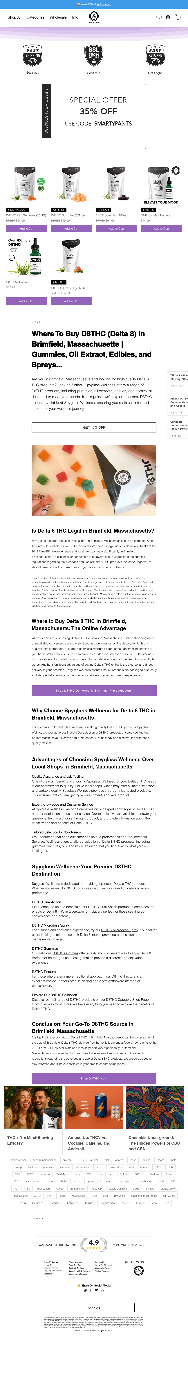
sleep (18, 1167)
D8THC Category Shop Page (127, 999)
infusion (125, 1203)
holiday (89, 1203)
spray (90, 1181)
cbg (105, 1195)
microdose (117, 1167)
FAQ (50, 1195)
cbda (77, 1181)
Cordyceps (106, 1181)
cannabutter (20, 1195)
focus (133, 1160)
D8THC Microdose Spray (119, 930)
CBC (89, 1174)
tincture (32, 1167)
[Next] (147, 1218)
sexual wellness (118, 1188)
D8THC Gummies (65, 953)
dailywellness (18, 1160)
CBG (17, 1174)
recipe (60, 1188)
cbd (131, 1167)
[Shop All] (94, 1308)
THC (173, 1181)
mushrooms (31, 1181)
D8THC (100, 1167)
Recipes (154, 1174)
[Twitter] (96, 1290)
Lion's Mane (144, 1181)
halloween (73, 1203)
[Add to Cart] (26, 228)
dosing (146, 1160)
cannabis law (77, 1188)
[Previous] (44, 1218)
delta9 (160, 1181)
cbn (101, 1174)
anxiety (67, 1160)
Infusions (45, 1174)
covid (22, 1203)
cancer (144, 1167)
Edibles (124, 1174)
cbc (78, 1174)
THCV (80, 1160)
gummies (48, 1167)
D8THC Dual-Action (102, 907)
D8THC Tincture (123, 976)
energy (119, 1160)
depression (83, 1167)
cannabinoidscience (45, 1160)
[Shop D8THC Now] (94, 1078)
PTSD (27, 1188)
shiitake (150, 1188)
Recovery (96, 1188)
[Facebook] (91, 1290)
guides (94, 1160)
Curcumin (55, 1203)
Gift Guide (169, 1195)
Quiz (94, 1195)
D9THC (139, 1174)
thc (15, 1188)
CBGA (37, 1195)
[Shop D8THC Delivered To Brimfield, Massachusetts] (94, 690)
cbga (136, 1188)
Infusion (140, 1203)
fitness (160, 1160)
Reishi (64, 1181)
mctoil (174, 1160)
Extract (169, 1174)
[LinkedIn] (102, 1290)
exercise (65, 1167)
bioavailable (168, 1188)
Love (166, 1203)
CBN (170, 1167)
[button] (35, 17)
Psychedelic (78, 1195)
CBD (15, 1181)
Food (62, 1195)
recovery (50, 1181)
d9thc (158, 1167)
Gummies (105, 4)
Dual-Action (63, 1174)
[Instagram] (85, 1290)
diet (107, 1160)
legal (154, 1203)
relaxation (124, 1181)
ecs (111, 1174)
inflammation (107, 1203)
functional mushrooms (144, 1195)
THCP (30, 1174)
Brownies (119, 1195)
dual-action (43, 1188)
